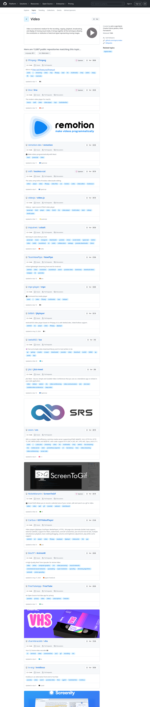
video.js (41, 197)
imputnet (32, 227)
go (27, 352)
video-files (55, 184)
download (77, 352)
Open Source (48, 4)
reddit (34, 243)
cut (61, 184)
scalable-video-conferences (35, 387)
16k (83, 539)
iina (30, 90)
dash (83, 210)
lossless (66, 184)
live (28, 448)
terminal (33, 653)
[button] (30, 53)
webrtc (41, 384)
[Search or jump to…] (107, 3)
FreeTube (47, 586)
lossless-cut (40, 171)
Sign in (129, 4)
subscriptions (57, 598)
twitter (93, 240)
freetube (66, 598)
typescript (86, 240)
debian (35, 384)
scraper (46, 352)
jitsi (30, 369)
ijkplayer (40, 313)
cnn (54, 565)
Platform (13, 4)
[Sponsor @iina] (79, 90)
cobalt (42, 227)
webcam (57, 506)
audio (28, 73)
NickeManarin (35, 493)
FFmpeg (32, 60)
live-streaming (88, 444)
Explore (26, 10)
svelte (53, 243)
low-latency (69, 448)
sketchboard (66, 506)
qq (95, 352)
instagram (44, 240)
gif (44, 506)
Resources (36, 4)
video (46, 73)
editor (29, 184)
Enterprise (61, 4)
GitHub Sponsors (70, 10)
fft (27, 76)
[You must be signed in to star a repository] (96, 19)
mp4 (63, 73)
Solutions (24, 4)
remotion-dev (34, 145)
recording (67, 653)
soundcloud (42, 243)
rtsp (51, 73)
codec (73, 184)
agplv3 (64, 680)
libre (58, 680)
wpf (40, 506)
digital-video (108, 51)
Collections (51, 10)
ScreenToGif (50, 493)
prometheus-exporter (53, 448)
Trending (41, 10)
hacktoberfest (63, 102)
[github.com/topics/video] (114, 40)
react (28, 157)
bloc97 (31, 553)
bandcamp (78, 270)
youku (29, 355)
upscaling (72, 569)
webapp (70, 243)
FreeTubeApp (34, 586)
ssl (35, 539)
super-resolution (62, 569)
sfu (47, 384)
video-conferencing (55, 384)
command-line (48, 653)
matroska (39, 76)
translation (43, 270)
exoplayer (59, 539)
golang (33, 352)
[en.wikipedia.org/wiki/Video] (109, 43)
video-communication (70, 384)
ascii (56, 653)
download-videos (89, 270)
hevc (32, 76)
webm (87, 73)
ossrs (30, 429)
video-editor (81, 184)
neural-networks (75, 565)
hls (68, 73)
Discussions (58, 95)
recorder (49, 506)
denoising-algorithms (84, 569)
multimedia (74, 73)
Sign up (138, 4)
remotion (48, 145)
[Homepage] (5, 4)
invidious (40, 667)
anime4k (29, 572)
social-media (76, 240)
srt (63, 448)
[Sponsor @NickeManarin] (79, 493)
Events (59, 10)
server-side (44, 451)
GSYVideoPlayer (45, 520)
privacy (36, 598)
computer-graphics (44, 565)
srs (36, 429)
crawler (40, 352)
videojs (31, 197)
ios (35, 326)
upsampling (51, 569)
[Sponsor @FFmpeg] (79, 60)
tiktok (92, 243)
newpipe (29, 273)
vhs (46, 641)
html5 (54, 210)
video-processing (62, 565)
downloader (53, 240)
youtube (61, 240)
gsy (87, 539)
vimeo (68, 240)
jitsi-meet (38, 369)
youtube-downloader (81, 243)
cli (27, 653)
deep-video (48, 387)
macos (29, 102)
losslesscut (90, 184)
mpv (55, 102)
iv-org (31, 667)
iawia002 (32, 339)
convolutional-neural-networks (36, 569)
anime (34, 565)
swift (34, 102)
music (37, 240)
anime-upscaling (39, 572)
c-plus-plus (39, 444)
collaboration (62, 243)
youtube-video (68, 270)
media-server (35, 448)
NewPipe (48, 257)
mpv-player (33, 286)
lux (40, 339)
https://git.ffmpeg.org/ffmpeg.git (43, 70)
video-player (48, 102)
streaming (39, 73)
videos (49, 598)
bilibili (31, 313)
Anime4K (41, 553)
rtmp (81, 73)
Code (29, 65)
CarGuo (32, 520)
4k (35, 273)
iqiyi (34, 355)
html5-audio (30, 213)
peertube (41, 273)
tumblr (84, 352)
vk (48, 243)
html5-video (75, 210)
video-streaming (86, 448)
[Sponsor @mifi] (79, 171)
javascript (35, 157)
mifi (30, 171)
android (29, 270)
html (36, 210)
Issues (37, 65)
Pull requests (47, 65)
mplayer (65, 299)
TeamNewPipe (35, 257)
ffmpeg (57, 73)
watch (60, 270)
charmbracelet (35, 641)
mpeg (93, 73)
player (35, 184)
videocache (75, 539)
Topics (34, 10)
